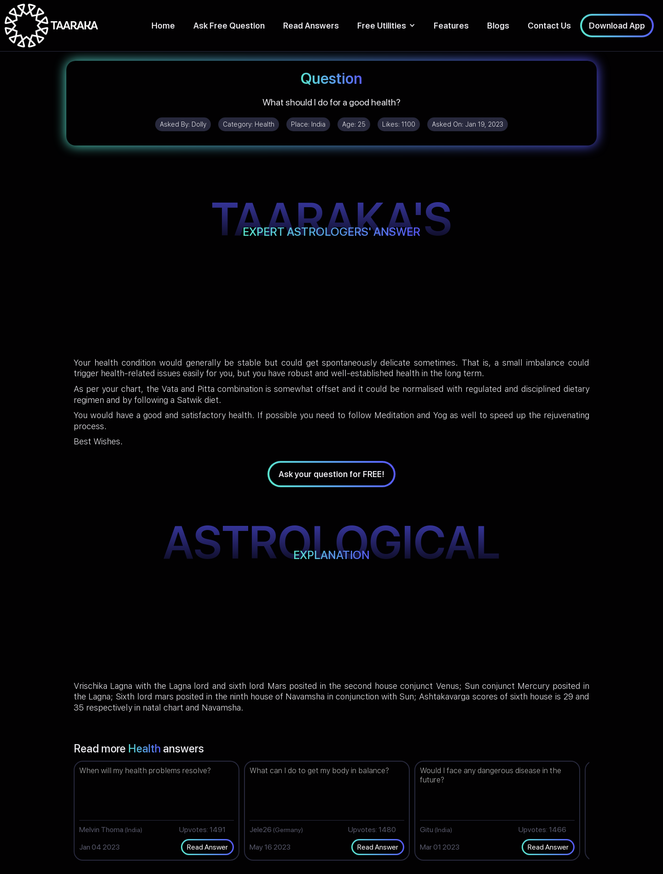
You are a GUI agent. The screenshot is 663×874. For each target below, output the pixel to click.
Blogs (498, 25)
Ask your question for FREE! (331, 474)
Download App (617, 25)
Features (451, 25)
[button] (386, 26)
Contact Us (549, 25)
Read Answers (311, 25)
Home (163, 25)
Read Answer (207, 847)
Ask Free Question (229, 25)
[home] (51, 25)
